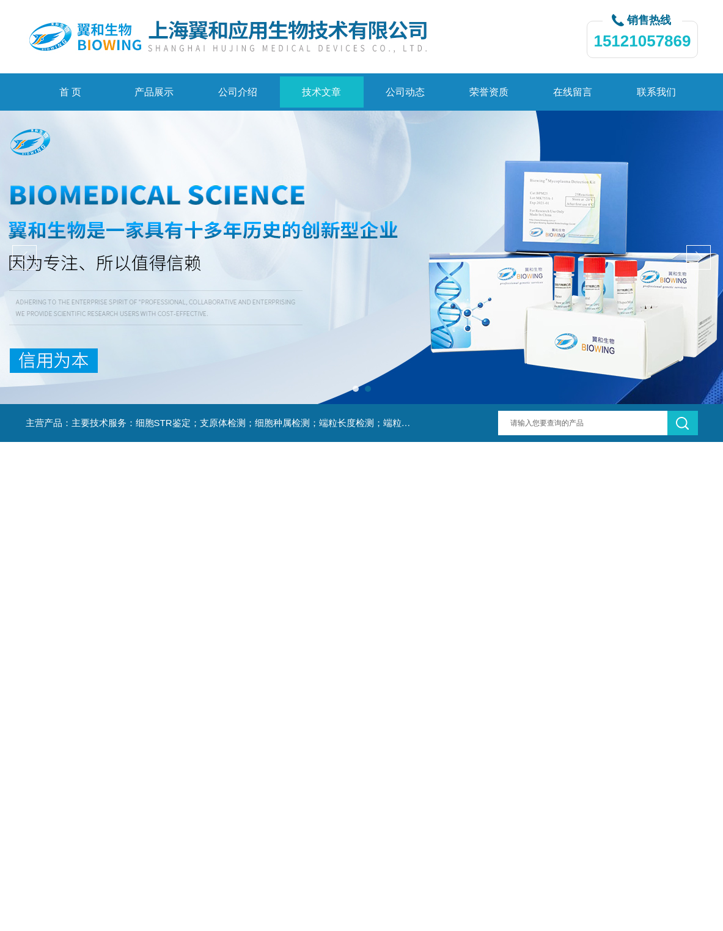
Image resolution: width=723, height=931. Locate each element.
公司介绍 (237, 92)
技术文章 (321, 92)
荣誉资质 (488, 92)
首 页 (70, 92)
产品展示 (154, 92)
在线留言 (572, 92)
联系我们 (656, 92)
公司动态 (405, 92)
